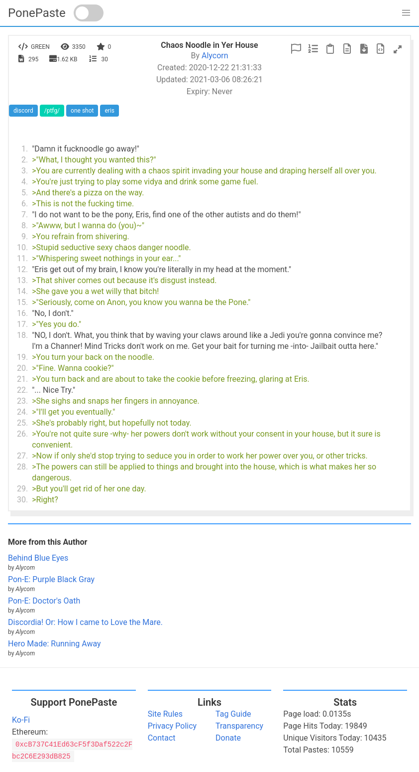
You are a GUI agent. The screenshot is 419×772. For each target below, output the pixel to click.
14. (22, 291)
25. (22, 423)
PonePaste (37, 13)
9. (24, 236)
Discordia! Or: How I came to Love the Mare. (85, 622)
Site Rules (165, 714)
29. (22, 488)
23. (22, 401)
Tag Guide (233, 714)
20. (22, 368)
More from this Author (47, 542)
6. (24, 203)
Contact (162, 738)
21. (22, 379)
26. (22, 434)
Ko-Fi (21, 720)
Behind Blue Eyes (38, 558)
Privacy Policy (172, 726)
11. (22, 258)
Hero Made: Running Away (54, 643)
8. (24, 225)
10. (22, 247)
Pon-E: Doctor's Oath (44, 601)
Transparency (239, 726)
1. (24, 149)
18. (22, 335)
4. (24, 181)
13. (22, 280)
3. (24, 170)
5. (24, 192)
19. (22, 357)
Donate (228, 738)
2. (24, 159)
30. (22, 499)
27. (22, 456)
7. (24, 214)
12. (22, 269)
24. (22, 412)
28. (22, 466)
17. (22, 324)
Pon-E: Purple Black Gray (51, 579)
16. (22, 313)
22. (22, 390)
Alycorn (215, 55)
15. (22, 302)
